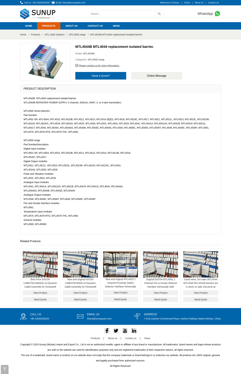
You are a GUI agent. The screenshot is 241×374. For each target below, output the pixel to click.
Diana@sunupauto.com (74, 2)
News (116, 25)
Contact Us (213, 2)
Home (187, 2)
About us (71, 25)
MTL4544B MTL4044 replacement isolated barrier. (116, 34)
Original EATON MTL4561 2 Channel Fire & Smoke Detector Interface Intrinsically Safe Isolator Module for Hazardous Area (160, 286)
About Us (199, 2)
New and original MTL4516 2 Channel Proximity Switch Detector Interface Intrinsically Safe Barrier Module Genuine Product (120, 286)
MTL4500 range (77, 34)
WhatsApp (209, 13)
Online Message (156, 75)
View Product (40, 292)
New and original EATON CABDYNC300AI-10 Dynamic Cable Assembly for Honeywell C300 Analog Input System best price (80, 286)
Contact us (95, 25)
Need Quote (40, 299)
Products (48, 25)
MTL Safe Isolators (54, 34)
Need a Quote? (101, 75)
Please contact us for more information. (99, 65)
